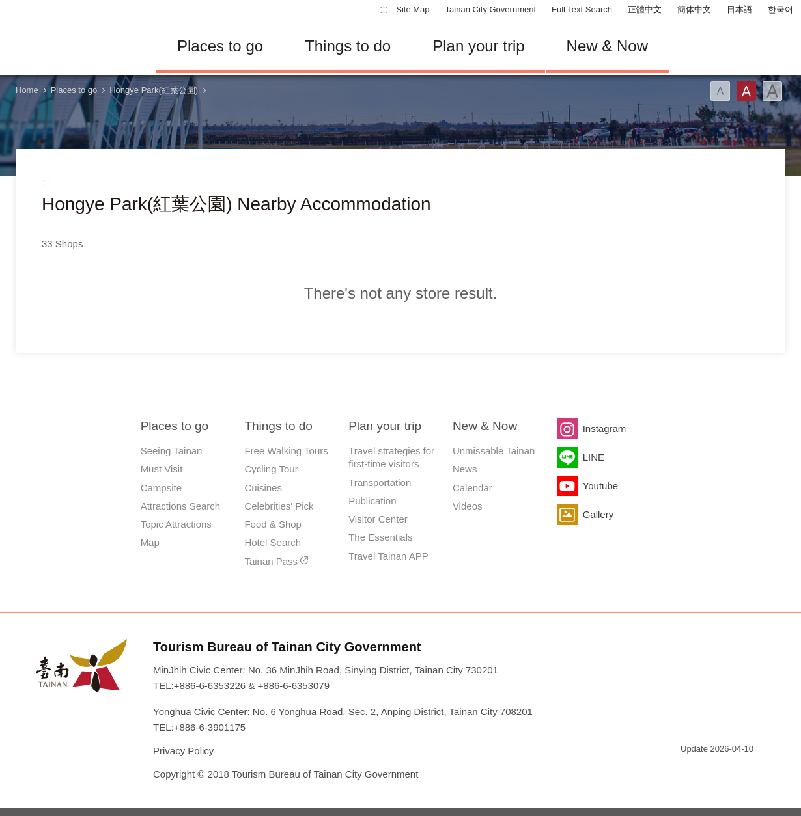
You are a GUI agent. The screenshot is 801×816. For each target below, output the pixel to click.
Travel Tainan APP (388, 556)
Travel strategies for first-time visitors (391, 457)
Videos (468, 505)
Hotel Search (272, 542)
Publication (372, 500)
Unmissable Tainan (494, 450)
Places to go (220, 46)
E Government (690, 772)
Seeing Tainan (172, 450)
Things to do (348, 46)
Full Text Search (582, 9)
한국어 (780, 9)
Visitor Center (378, 518)
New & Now (607, 46)
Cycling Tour (271, 468)
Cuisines (263, 487)
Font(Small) (720, 91)
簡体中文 (694, 9)
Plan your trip (478, 46)
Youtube (601, 485)
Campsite (161, 487)
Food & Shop (273, 524)
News (465, 468)
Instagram (604, 428)
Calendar (472, 487)
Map (150, 542)
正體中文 (645, 9)
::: (384, 9)
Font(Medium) (746, 91)
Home (27, 90)
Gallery (598, 514)
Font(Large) (772, 91)
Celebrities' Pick (278, 505)
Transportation (379, 482)
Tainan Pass (271, 561)
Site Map (412, 9)
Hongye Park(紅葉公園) (153, 90)
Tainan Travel (71, 46)
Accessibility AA (736, 772)
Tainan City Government (490, 9)
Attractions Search (181, 505)
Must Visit (162, 468)
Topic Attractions (176, 524)
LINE (593, 457)
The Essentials (380, 537)
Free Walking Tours (286, 450)
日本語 (739, 9)
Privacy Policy (183, 750)
